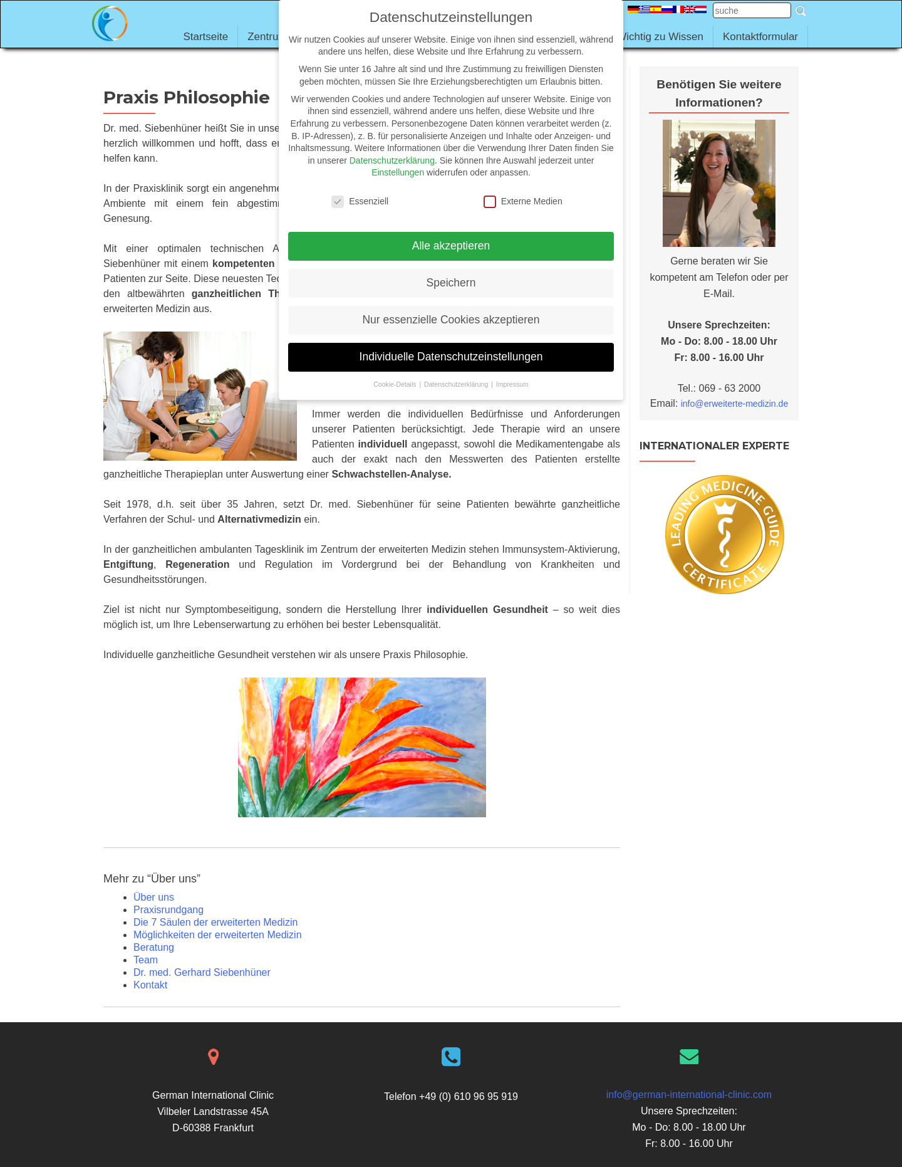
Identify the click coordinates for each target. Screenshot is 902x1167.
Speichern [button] (451, 282)
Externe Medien (523, 201)
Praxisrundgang (168, 909)
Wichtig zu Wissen (659, 37)
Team (145, 960)
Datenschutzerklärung (392, 160)
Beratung (153, 947)
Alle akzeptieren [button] (451, 245)
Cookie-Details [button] (395, 384)
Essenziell (359, 201)
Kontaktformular (760, 37)
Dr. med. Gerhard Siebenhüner (202, 972)
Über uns (153, 897)
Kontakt (150, 985)
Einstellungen (397, 172)
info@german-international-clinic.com (689, 1094)
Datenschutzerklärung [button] (457, 384)
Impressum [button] (512, 384)
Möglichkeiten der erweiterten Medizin (217, 934)
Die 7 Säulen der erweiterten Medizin (215, 922)
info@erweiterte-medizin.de (735, 404)
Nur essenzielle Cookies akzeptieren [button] (450, 319)
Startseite (205, 37)
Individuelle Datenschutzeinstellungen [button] (451, 356)
